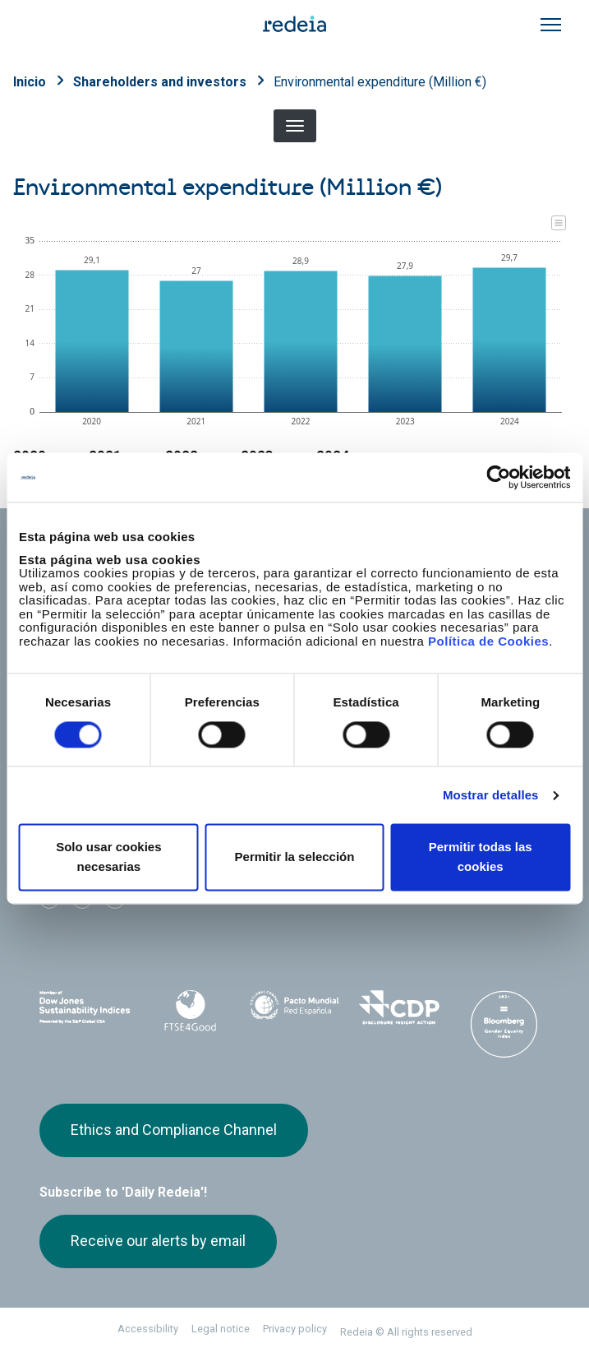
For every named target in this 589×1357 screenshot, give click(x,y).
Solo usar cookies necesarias (108, 857)
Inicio (29, 82)
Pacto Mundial (294, 1008)
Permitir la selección (295, 857)
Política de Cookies (488, 641)
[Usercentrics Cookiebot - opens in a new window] (498, 477)
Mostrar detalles (491, 795)
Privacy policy (295, 1328)
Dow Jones (85, 1008)
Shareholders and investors (159, 82)
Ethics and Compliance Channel (174, 1129)
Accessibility (147, 1328)
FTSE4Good (189, 1010)
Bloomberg (504, 1024)
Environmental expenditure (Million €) (380, 82)
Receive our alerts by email (158, 1240)
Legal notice (220, 1328)
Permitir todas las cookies (480, 857)
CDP (398, 1007)
